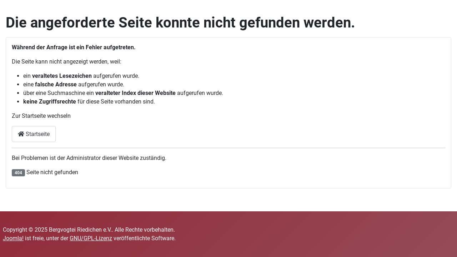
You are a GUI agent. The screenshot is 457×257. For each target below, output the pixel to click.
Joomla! (13, 238)
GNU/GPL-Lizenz (91, 238)
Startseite (34, 134)
